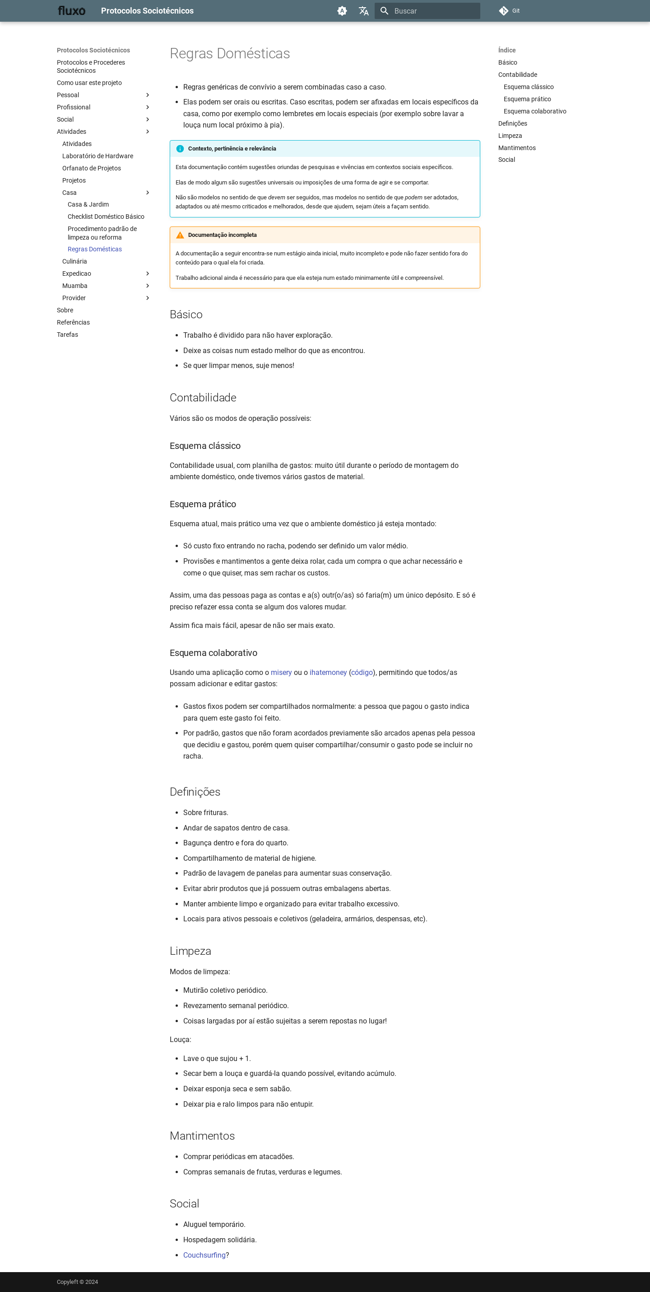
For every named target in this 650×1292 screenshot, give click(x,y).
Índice (507, 50)
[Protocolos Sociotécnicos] (71, 11)
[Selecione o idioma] (364, 11)
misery (281, 672)
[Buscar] (427, 11)
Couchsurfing (204, 1255)
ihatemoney (328, 672)
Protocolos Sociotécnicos (93, 50)
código (362, 672)
